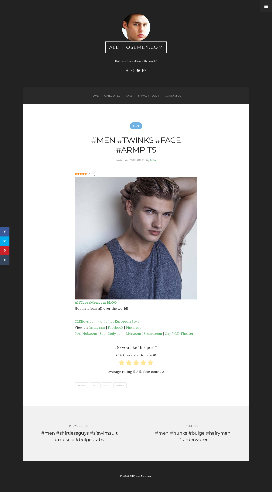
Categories (112, 95)
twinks (120, 385)
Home (95, 95)
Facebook (115, 327)
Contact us (173, 95)
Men (136, 125)
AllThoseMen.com (136, 47)
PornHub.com (86, 333)
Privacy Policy (148, 95)
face (95, 385)
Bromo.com (153, 333)
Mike (153, 160)
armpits (81, 385)
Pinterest (133, 327)
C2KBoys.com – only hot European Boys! (107, 321)
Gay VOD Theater (179, 333)
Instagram (97, 327)
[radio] (122, 363)
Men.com (133, 333)
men (107, 385)
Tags (129, 95)
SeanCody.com (112, 333)
